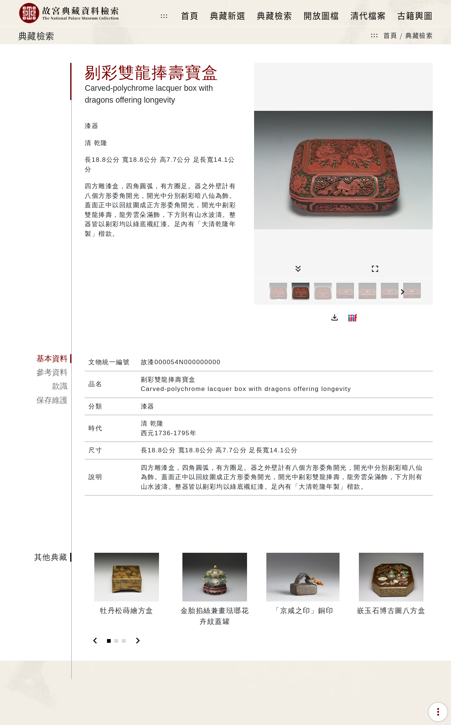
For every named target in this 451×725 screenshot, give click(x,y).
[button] (335, 318)
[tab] (44, 359)
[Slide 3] (124, 641)
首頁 (390, 35)
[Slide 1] (109, 641)
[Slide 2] (116, 641)
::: (164, 16)
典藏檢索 (419, 35)
